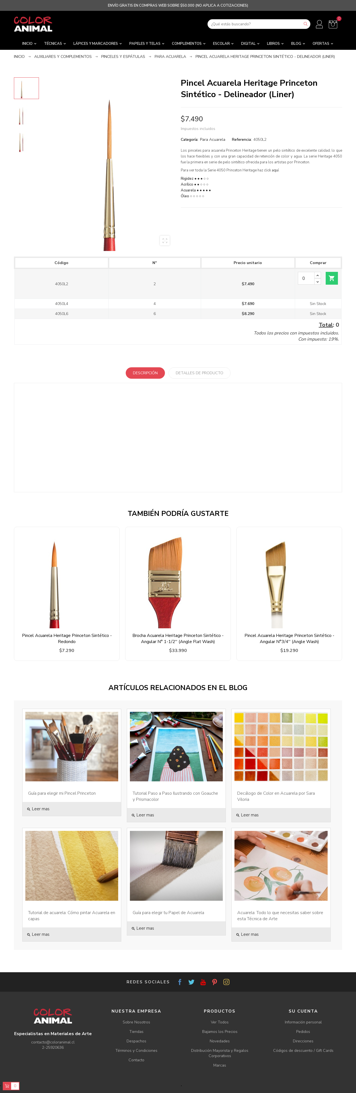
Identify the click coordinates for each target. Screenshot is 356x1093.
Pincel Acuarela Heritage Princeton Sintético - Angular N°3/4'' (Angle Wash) (289, 638)
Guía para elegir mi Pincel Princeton (62, 793)
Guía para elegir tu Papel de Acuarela (168, 913)
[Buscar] (258, 24)
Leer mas (38, 809)
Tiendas (136, 1031)
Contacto (136, 1060)
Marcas (219, 1065)
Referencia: (242, 139)
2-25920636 (53, 1047)
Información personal (303, 1022)
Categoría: (189, 139)
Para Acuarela (212, 139)
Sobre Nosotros (136, 1022)
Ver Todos (220, 1022)
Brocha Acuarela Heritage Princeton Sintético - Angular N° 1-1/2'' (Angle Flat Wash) (178, 638)
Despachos (136, 1041)
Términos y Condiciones (136, 1050)
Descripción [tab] (145, 373)
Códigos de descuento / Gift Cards (303, 1050)
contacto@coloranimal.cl (53, 1042)
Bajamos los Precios (220, 1031)
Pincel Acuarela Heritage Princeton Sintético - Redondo (67, 638)
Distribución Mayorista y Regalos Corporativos (219, 1053)
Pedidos (303, 1031)
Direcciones (303, 1041)
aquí (275, 170)
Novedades (220, 1041)
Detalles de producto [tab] (199, 373)
